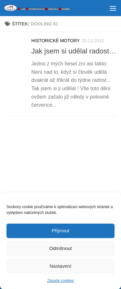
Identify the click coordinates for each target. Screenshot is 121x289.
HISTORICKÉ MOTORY (55, 40)
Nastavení (61, 267)
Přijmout (60, 232)
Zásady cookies (60, 282)
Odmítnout (60, 249)
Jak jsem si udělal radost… (73, 51)
